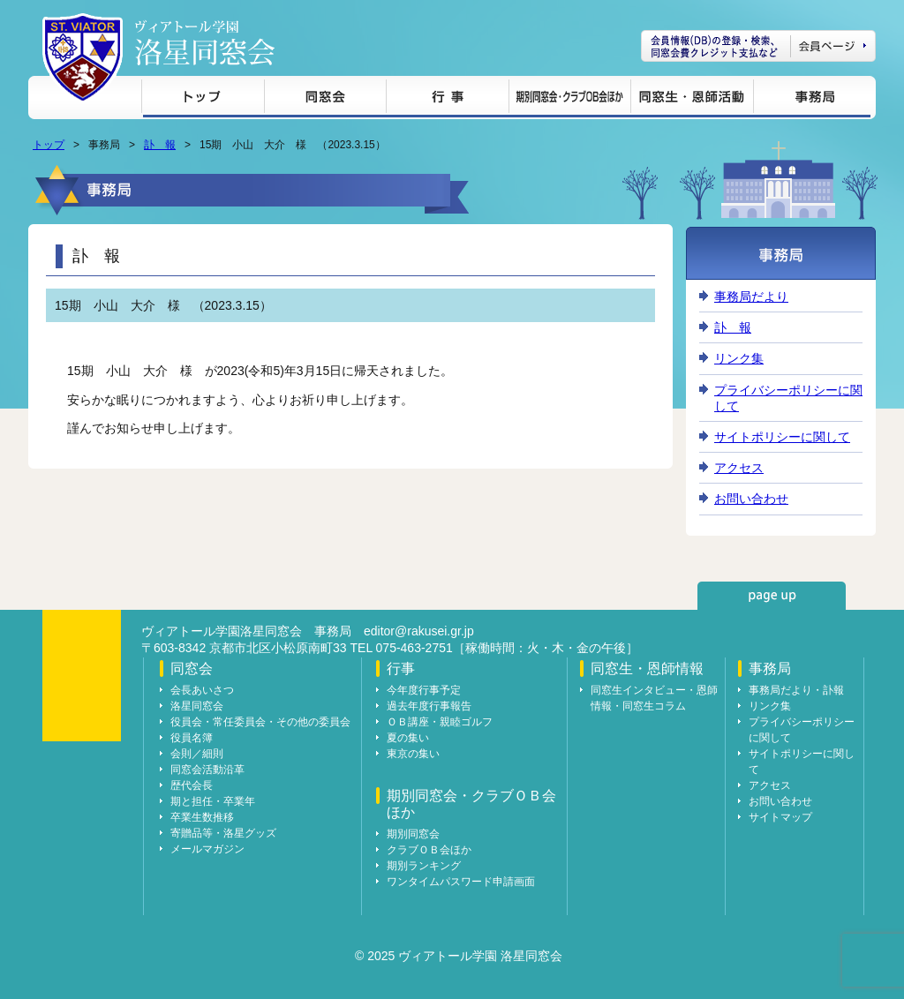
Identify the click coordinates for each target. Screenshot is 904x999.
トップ (202, 99)
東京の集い (413, 753)
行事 (447, 99)
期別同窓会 (413, 834)
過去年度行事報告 (429, 706)
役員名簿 (191, 738)
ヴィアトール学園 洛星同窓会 (204, 43)
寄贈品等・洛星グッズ (223, 833)
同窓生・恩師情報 (691, 99)
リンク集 (739, 358)
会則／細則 (196, 753)
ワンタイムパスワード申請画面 (461, 881)
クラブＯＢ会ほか (429, 850)
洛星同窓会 (196, 706)
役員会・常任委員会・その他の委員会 (260, 722)
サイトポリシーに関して (782, 437)
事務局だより (751, 296)
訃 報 (160, 145)
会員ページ (758, 46)
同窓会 (325, 99)
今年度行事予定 (424, 690)
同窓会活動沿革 (207, 769)
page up (771, 596)
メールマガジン (207, 849)
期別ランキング (424, 866)
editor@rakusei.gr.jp (419, 631)
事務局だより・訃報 (796, 690)
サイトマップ (780, 817)
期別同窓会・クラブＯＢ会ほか (569, 99)
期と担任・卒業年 (212, 801)
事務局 (811, 99)
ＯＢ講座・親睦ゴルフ (440, 722)
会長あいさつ (202, 690)
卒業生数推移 (202, 817)
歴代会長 (191, 785)
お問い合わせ (751, 499)
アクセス (739, 468)
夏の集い (408, 738)
